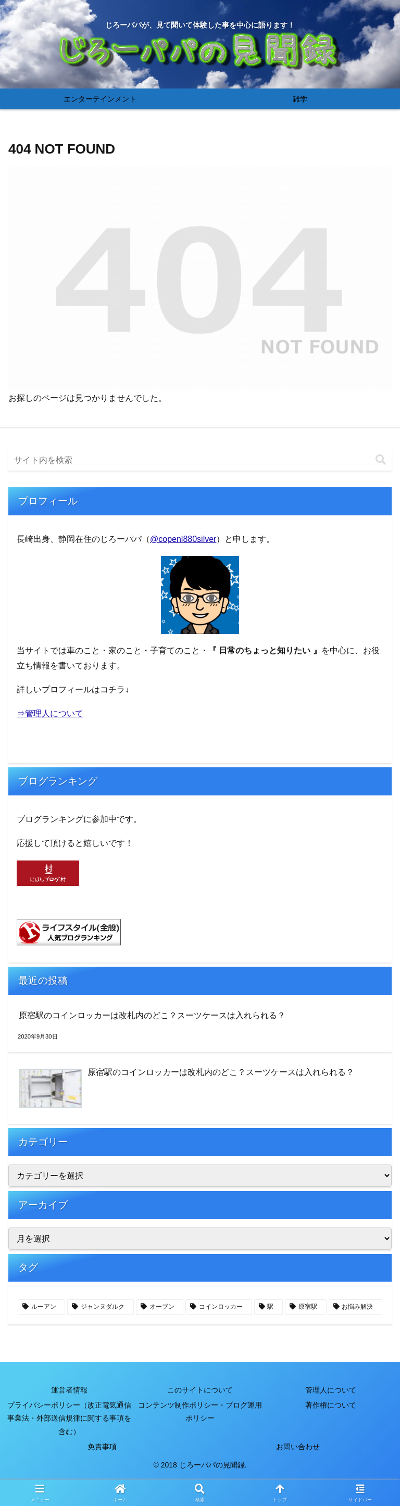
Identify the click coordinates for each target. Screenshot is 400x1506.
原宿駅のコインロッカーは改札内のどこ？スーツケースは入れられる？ (152, 1015)
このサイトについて (200, 1390)
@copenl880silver (183, 539)
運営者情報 (69, 1390)
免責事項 (102, 1446)
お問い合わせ (298, 1446)
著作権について (330, 1405)
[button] (380, 460)
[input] (200, 460)
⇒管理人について (50, 713)
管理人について (330, 1390)
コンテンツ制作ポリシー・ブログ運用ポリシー (200, 1411)
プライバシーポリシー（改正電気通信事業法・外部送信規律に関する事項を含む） (69, 1418)
